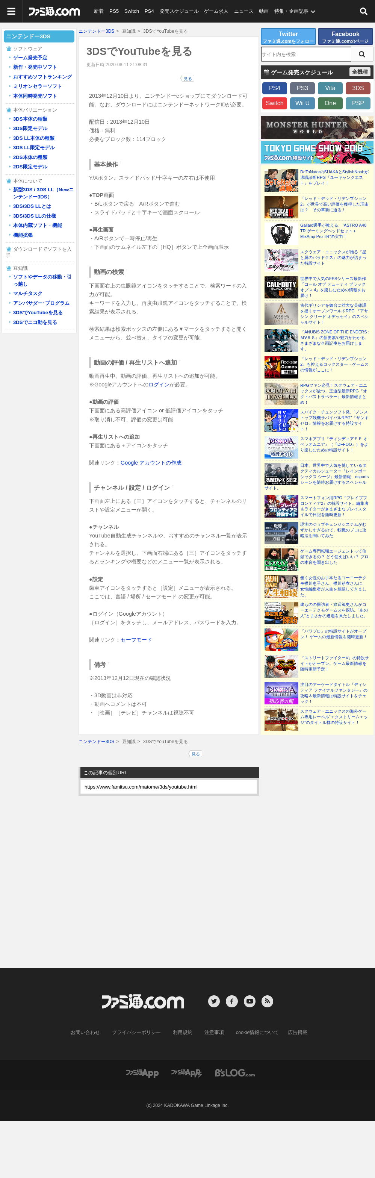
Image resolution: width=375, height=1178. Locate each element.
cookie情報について (254, 1032)
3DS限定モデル (30, 128)
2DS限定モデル (30, 167)
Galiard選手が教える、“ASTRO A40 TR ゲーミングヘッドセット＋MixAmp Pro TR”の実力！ (333, 231)
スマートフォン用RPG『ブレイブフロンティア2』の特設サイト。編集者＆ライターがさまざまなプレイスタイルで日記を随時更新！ (334, 506)
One (330, 103)
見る (188, 78)
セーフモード (136, 640)
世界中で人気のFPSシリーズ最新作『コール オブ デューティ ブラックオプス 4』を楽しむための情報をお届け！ (333, 287)
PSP (358, 103)
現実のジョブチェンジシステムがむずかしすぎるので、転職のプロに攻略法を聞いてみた (333, 530)
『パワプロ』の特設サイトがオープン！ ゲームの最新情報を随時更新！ (333, 634)
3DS (358, 88)
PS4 (148, 11)
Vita (330, 88)
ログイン (158, 385)
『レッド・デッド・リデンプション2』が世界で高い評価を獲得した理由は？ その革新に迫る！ (334, 204)
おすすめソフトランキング (42, 77)
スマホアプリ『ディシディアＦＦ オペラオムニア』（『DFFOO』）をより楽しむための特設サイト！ (334, 444)
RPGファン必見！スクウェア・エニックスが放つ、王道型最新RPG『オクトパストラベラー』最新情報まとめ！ (333, 393)
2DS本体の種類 (30, 157)
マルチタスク (27, 293)
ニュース (241, 11)
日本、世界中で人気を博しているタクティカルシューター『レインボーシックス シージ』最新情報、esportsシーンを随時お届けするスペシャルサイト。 (317, 476)
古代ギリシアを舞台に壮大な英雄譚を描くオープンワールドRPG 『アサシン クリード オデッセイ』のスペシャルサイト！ (334, 313)
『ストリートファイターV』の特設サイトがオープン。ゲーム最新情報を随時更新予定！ (334, 663)
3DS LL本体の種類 (33, 138)
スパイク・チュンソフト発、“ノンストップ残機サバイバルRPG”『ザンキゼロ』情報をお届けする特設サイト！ (334, 420)
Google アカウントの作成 (151, 463)
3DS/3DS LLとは (32, 206)
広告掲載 (292, 1032)
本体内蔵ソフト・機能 (37, 225)
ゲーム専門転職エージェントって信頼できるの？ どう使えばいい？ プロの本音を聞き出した (334, 557)
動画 (261, 11)
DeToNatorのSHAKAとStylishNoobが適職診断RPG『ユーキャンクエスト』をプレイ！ (334, 177)
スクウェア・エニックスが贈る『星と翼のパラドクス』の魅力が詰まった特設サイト (333, 257)
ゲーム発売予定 (30, 58)
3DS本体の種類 (30, 119)
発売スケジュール (177, 11)
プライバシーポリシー (139, 1032)
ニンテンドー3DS (96, 31)
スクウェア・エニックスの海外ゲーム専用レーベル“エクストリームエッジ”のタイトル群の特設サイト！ (334, 717)
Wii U (302, 103)
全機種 (360, 72)
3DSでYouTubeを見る (38, 312)
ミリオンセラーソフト (37, 86)
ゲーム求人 (214, 11)
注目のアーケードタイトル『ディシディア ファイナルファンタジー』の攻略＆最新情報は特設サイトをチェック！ (333, 693)
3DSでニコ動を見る (35, 322)
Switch (130, 11)
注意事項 (213, 1032)
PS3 (302, 88)
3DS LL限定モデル (33, 147)
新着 (99, 11)
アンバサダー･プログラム (41, 303)
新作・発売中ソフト (35, 67)
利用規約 (183, 1032)
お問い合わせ (90, 1032)
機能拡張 (23, 235)
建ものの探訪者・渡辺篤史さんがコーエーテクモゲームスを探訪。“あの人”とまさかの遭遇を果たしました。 (334, 610)
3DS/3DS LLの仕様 (34, 216)
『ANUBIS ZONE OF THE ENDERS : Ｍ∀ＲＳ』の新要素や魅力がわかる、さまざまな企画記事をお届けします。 (334, 340)
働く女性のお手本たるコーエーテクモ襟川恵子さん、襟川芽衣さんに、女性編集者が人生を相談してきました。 (333, 586)
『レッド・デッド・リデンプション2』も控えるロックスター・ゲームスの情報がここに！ (334, 364)
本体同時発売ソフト (35, 96)
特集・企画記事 (288, 11)
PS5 (113, 11)
